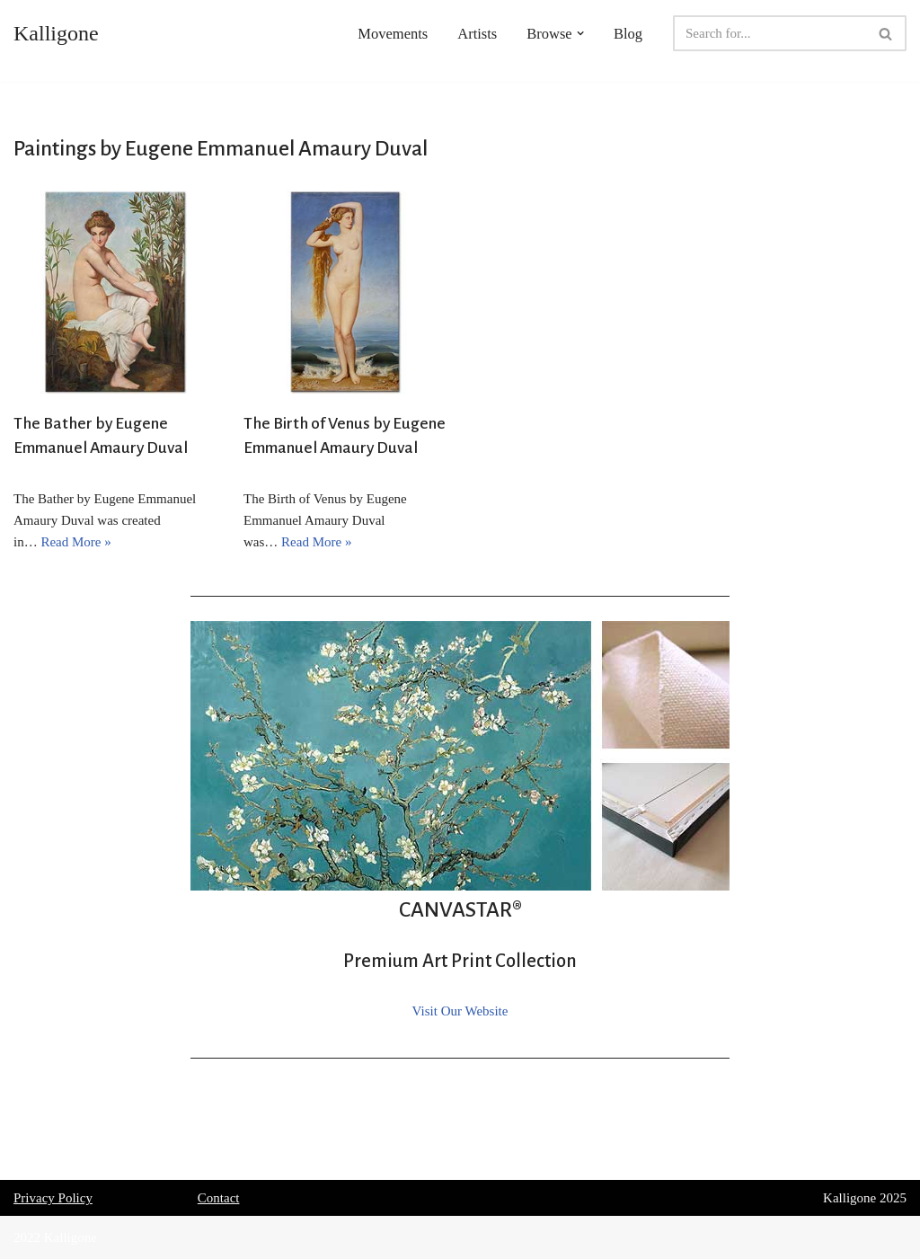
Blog (628, 33)
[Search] (769, 33)
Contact (219, 1198)
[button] (580, 33)
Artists (477, 33)
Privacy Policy (53, 1198)
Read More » (75, 542)
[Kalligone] (56, 33)
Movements (393, 33)
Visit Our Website (460, 1011)
